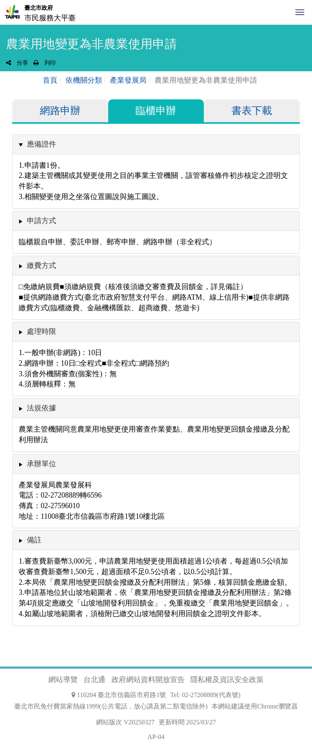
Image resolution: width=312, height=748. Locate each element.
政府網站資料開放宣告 (148, 680)
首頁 (50, 80)
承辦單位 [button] (41, 464)
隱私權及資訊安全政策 (227, 680)
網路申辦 (60, 110)
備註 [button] (34, 540)
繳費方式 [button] (41, 265)
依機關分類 (83, 80)
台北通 (94, 680)
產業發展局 (128, 80)
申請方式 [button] (41, 221)
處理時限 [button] (41, 331)
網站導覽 (63, 680)
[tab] (156, 144)
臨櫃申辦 (155, 110)
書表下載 (251, 110)
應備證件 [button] (41, 144)
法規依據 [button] (41, 408)
